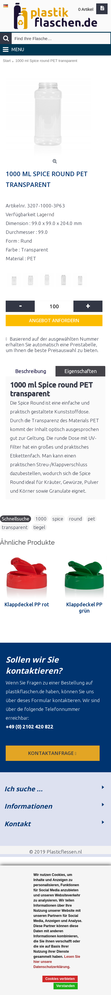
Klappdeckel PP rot (27, 604)
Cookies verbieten (60, 979)
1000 (41, 518)
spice (57, 518)
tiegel (39, 527)
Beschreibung (30, 371)
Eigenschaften (80, 371)
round (75, 518)
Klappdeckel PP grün (84, 607)
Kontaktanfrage (52, 753)
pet (91, 518)
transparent (15, 527)
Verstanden (65, 986)
